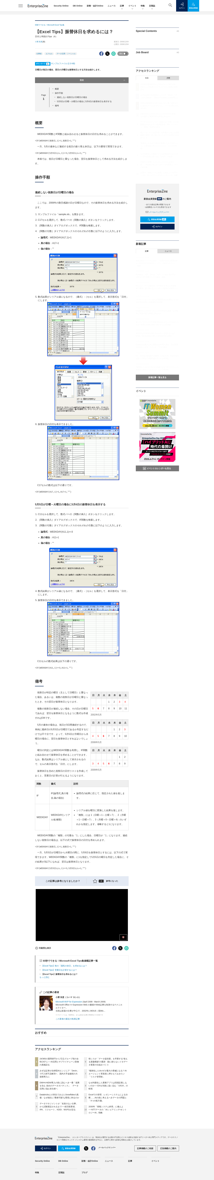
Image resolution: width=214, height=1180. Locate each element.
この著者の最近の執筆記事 (68, 1019)
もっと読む (44, 977)
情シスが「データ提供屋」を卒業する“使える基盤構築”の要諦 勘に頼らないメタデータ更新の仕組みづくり (108, 1062)
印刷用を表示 (43, 948)
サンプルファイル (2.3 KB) (63, 63)
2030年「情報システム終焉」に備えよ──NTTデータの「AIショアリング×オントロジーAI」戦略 (108, 1109)
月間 (168, 78)
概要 (57, 89)
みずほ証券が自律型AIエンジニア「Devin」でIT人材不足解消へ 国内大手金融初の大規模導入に (59, 1074)
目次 (103, 80)
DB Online (78, 6)
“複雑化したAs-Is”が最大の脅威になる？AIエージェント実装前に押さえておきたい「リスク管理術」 (108, 1074)
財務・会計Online (95, 6)
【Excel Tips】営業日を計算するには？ (59, 970)
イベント (132, 6)
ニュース (112, 6)
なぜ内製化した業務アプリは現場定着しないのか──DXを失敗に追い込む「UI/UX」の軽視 (108, 1085)
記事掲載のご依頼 (145, 1148)
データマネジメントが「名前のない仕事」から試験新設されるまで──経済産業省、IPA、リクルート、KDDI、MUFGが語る (59, 1106)
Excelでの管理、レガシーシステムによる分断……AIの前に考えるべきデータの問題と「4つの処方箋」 (108, 1097)
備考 (57, 105)
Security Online (61, 6)
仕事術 (39, 54)
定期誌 (152, 6)
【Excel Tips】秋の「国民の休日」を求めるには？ (64, 966)
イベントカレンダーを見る (157, 468)
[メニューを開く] (20, 6)
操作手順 (59, 93)
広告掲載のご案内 (168, 1148)
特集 (143, 6)
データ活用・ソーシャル (66, 54)
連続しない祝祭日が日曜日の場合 (72, 97)
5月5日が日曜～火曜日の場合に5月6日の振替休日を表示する (84, 101)
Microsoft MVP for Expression (69, 1002)
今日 (146, 78)
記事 (122, 6)
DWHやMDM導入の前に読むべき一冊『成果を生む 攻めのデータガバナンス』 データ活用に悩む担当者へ (59, 1085)
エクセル (49, 54)
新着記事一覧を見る (157, 377)
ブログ (85, 1172)
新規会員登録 (156, 219)
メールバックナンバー (157, 212)
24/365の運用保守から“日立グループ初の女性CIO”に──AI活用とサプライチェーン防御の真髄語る (59, 1062)
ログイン (157, 226)
